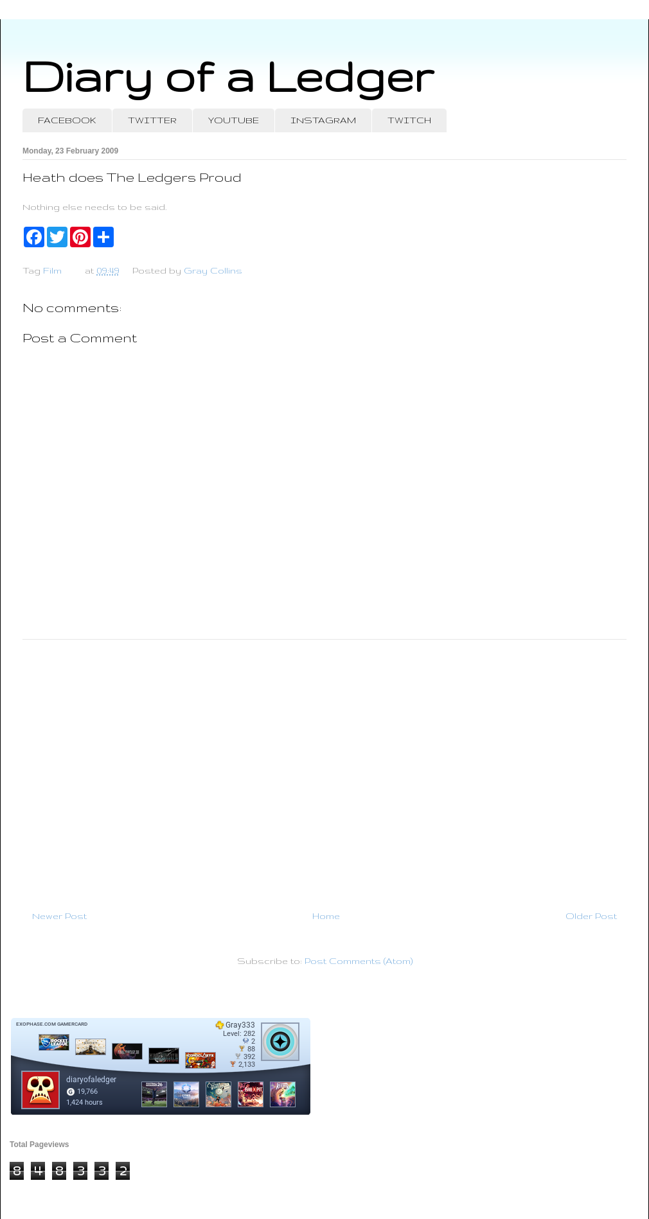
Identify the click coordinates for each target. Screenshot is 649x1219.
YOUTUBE (233, 120)
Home (326, 916)
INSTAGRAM (323, 120)
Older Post (591, 916)
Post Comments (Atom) (359, 961)
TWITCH (409, 120)
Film (52, 270)
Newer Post (59, 916)
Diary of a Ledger (228, 75)
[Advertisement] (324, 769)
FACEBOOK (67, 120)
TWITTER (152, 120)
